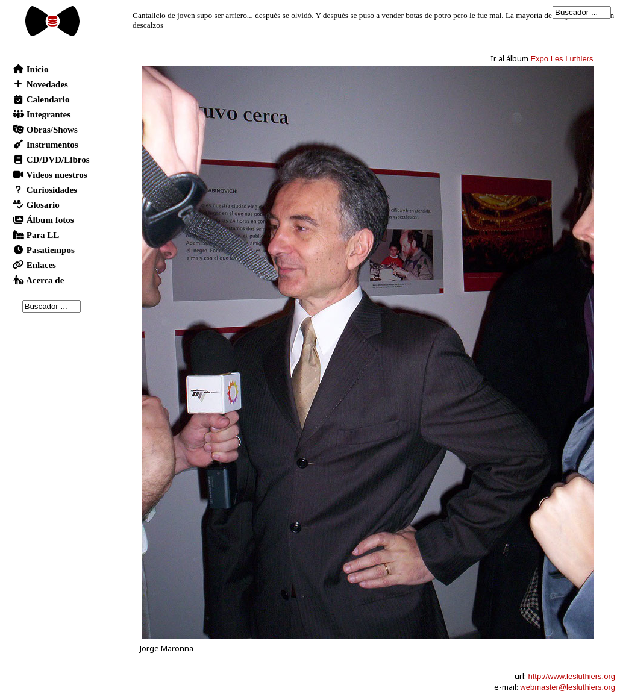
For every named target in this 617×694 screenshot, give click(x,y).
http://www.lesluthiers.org (571, 676)
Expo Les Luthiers (561, 58)
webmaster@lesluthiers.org (567, 687)
